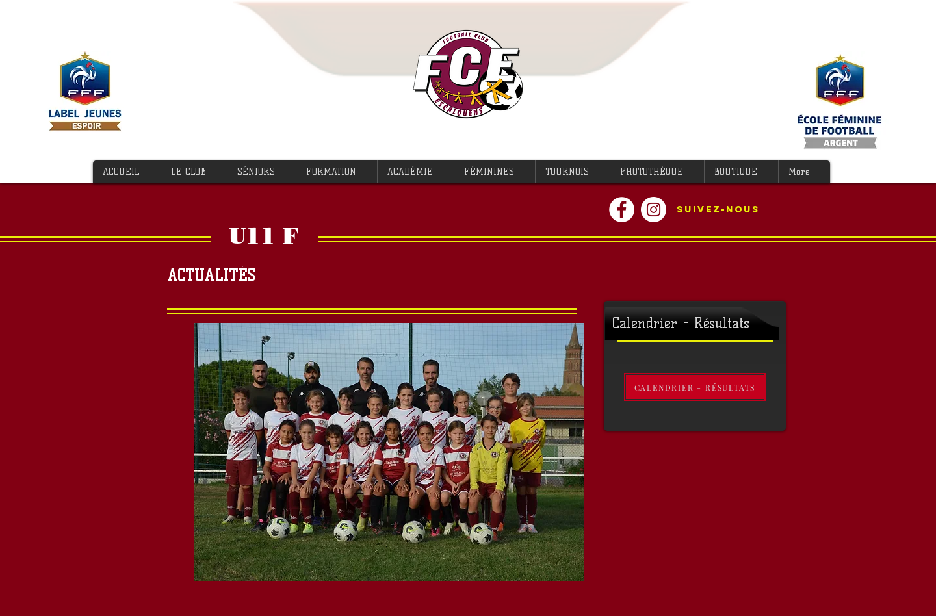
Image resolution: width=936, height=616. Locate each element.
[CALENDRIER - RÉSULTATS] (694, 387)
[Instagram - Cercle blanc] (653, 209)
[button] (194, 171)
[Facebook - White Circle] (621, 209)
